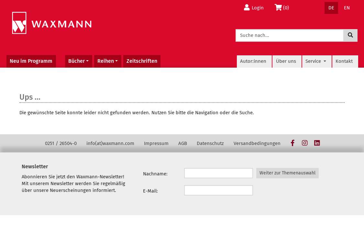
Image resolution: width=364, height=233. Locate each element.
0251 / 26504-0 (61, 143)
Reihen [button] (105, 61)
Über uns (286, 61)
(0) (283, 7)
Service (313, 61)
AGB (182, 143)
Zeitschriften (142, 61)
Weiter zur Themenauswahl (287, 173)
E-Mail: (150, 191)
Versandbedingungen (257, 143)
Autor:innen (253, 61)
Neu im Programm (31, 61)
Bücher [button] (76, 61)
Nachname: (155, 174)
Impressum (156, 143)
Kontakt (344, 61)
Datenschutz (210, 143)
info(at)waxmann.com (110, 143)
